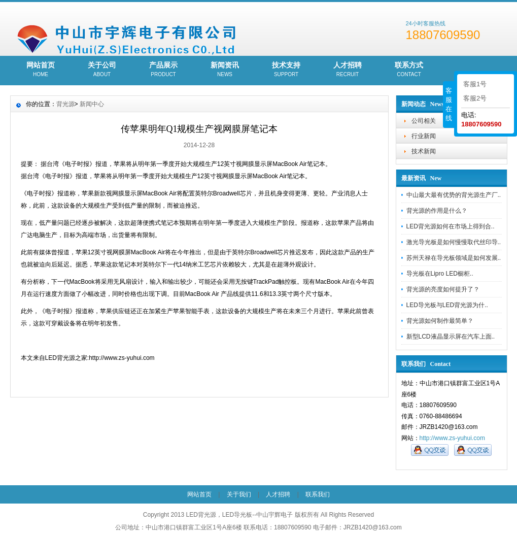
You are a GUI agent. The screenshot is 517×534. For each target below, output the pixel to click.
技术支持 (286, 70)
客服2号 (475, 98)
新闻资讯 (225, 70)
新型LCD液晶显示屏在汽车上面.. (450, 336)
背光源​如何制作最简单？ (439, 320)
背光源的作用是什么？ (436, 210)
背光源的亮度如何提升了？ (442, 289)
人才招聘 (347, 70)
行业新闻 (423, 136)
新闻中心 (92, 104)
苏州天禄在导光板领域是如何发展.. (453, 257)
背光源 (65, 104)
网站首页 (40, 70)
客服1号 (475, 84)
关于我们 (239, 494)
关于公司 (102, 70)
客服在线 (448, 104)
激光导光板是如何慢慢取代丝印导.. (453, 242)
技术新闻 (423, 151)
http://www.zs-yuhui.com (452, 438)
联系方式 (409, 70)
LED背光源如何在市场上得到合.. (450, 226)
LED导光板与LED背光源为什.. (447, 305)
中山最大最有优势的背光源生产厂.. (453, 194)
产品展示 (163, 70)
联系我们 (317, 494)
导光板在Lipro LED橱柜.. (439, 273)
